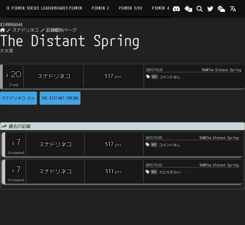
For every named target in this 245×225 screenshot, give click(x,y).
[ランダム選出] (188, 9)
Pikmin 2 (100, 8)
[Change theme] (221, 9)
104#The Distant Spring (221, 70)
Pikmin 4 (160, 8)
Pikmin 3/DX (130, 8)
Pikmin (75, 8)
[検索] (199, 9)
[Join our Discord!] (176, 9)
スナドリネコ (25, 30)
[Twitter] (210, 9)
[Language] (232, 8)
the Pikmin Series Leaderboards (35, 8)
